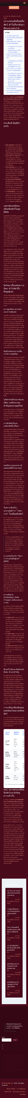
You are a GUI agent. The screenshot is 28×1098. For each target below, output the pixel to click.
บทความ (6, 1047)
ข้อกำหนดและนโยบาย (19, 1091)
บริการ (5, 14)
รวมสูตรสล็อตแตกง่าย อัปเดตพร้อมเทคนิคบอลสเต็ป (13, 911)
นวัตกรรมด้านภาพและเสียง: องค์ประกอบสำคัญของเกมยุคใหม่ (14, 56)
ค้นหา (3, 1037)
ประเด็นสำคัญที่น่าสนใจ (13, 36)
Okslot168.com (8, 1083)
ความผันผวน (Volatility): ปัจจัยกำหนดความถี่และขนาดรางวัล (15, 79)
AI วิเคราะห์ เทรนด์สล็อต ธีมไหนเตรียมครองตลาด (13, 893)
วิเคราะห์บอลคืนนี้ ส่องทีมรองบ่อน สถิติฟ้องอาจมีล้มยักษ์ (13, 929)
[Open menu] (24, 2)
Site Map (22, 1094)
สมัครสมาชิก (14, 7)
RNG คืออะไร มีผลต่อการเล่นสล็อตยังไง (15, 1055)
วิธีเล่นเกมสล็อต (11, 1089)
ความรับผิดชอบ (21, 1089)
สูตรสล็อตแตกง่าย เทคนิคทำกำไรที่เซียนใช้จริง (13, 984)
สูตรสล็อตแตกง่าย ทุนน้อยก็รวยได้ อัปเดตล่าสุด (13, 966)
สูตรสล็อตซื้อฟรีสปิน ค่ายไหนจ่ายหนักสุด (14, 873)
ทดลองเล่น (7, 1045)
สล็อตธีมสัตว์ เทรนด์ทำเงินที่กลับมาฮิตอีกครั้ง (14, 869)
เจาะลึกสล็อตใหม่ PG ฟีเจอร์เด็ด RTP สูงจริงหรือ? (13, 948)
